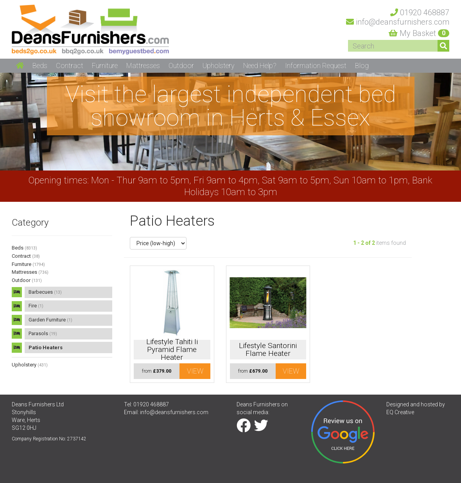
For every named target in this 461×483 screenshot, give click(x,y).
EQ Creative (400, 412)
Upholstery (30, 365)
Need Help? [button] (259, 65)
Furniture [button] (105, 65)
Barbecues (45, 292)
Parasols (43, 333)
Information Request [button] (315, 65)
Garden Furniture (50, 320)
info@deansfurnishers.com (174, 412)
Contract (26, 256)
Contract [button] (69, 65)
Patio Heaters (46, 347)
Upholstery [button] (219, 65)
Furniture (28, 264)
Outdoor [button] (181, 65)
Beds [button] (39, 65)
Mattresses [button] (143, 65)
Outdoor (27, 280)
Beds (24, 248)
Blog (362, 65)
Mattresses (30, 272)
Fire (36, 306)
